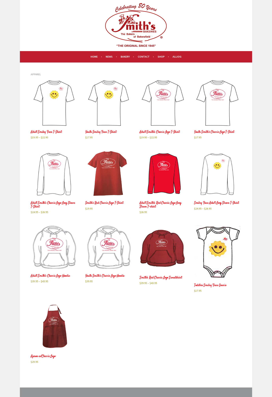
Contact (144, 56)
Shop (161, 56)
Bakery (125, 56)
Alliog (177, 56)
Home (94, 56)
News (109, 56)
